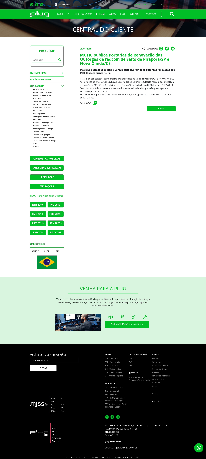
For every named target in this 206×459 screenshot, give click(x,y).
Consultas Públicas (41, 101)
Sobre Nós (156, 362)
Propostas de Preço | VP (43, 122)
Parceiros (156, 382)
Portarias (37, 119)
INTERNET (100, 14)
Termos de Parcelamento (43, 138)
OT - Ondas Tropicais (114, 375)
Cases (154, 386)
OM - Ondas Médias (113, 372)
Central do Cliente (159, 369)
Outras (36, 147)
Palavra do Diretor (160, 365)
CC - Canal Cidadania (114, 387)
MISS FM (137, 5)
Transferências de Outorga (44, 141)
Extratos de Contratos (42, 107)
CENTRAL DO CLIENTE (167, 5)
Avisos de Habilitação (42, 95)
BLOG (122, 14)
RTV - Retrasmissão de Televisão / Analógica (114, 399)
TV (68, 14)
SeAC (131, 365)
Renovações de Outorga (43, 129)
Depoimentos (158, 379)
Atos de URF (38, 98)
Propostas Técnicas (41, 126)
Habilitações (38, 110)
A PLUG (112, 14)
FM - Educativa (111, 365)
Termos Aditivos (39, 132)
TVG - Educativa (111, 394)
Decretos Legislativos (42, 104)
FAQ (154, 5)
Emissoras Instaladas (161, 375)
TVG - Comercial (112, 391)
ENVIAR (41, 368)
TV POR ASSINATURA (83, 14)
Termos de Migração (41, 135)
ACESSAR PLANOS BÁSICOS (128, 324)
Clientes (155, 372)
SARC (35, 144)
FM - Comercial (111, 358)
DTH (131, 358)
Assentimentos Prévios (42, 92)
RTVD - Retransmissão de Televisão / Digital (116, 405)
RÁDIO (60, 14)
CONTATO (134, 14)
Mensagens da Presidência (44, 116)
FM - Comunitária (112, 362)
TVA (130, 362)
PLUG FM (146, 5)
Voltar (163, 107)
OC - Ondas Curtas (113, 369)
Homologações (39, 113)
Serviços (155, 358)
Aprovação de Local (41, 89)
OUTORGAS (151, 14)
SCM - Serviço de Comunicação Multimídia (139, 378)
